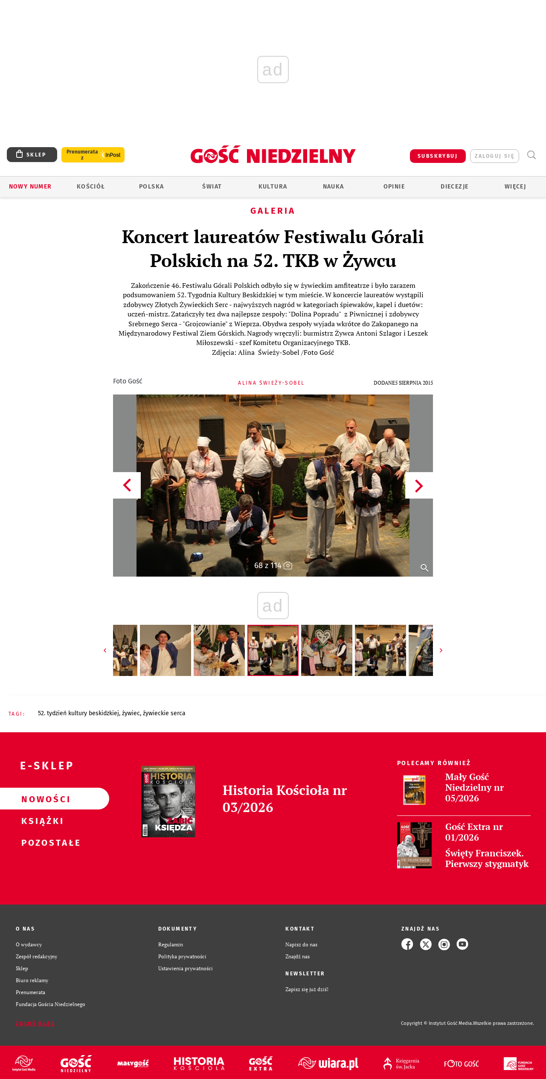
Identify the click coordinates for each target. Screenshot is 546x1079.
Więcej (515, 186)
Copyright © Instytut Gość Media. (437, 1023)
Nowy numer (30, 186)
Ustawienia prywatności (185, 968)
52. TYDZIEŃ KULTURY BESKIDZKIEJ (78, 713)
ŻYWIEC (131, 713)
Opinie (394, 186)
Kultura (273, 186)
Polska (151, 186)
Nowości (41, 798)
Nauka (333, 186)
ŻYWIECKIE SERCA (164, 713)
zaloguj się (494, 156)
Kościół (91, 186)
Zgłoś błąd (35, 1024)
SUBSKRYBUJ (438, 156)
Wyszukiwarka (531, 155)
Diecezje (454, 186)
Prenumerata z (82, 155)
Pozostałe (41, 842)
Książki (41, 820)
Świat (212, 186)
